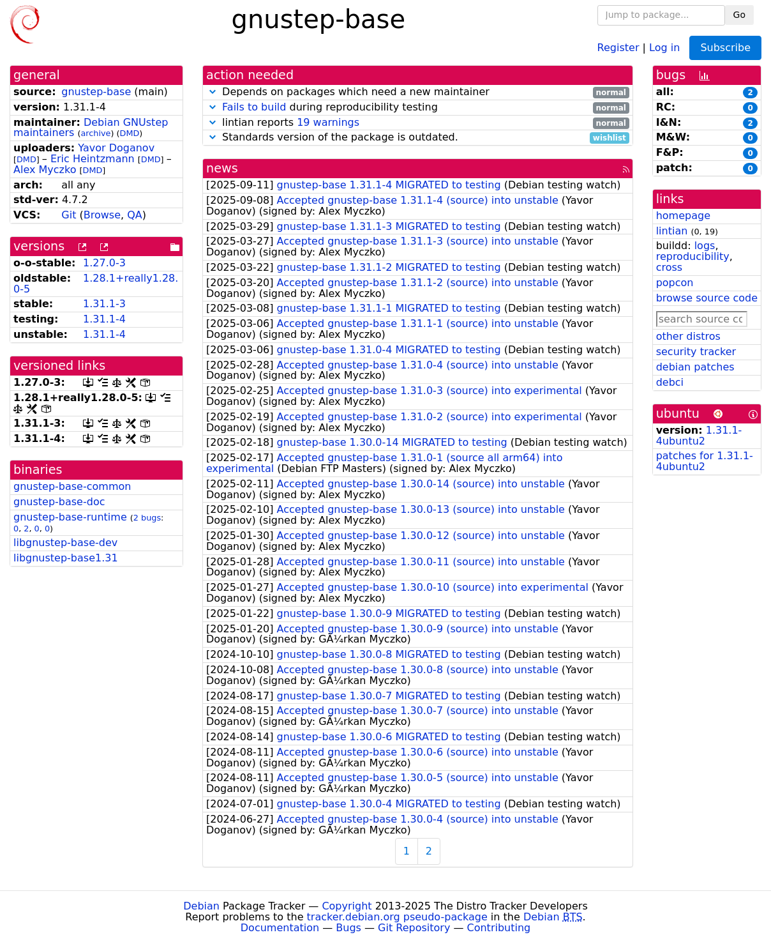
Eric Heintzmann (92, 159)
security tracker (696, 352)
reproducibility (693, 256)
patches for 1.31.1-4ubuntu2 (704, 461)
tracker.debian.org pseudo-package (397, 917)
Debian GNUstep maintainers (90, 127)
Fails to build (254, 107)
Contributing (499, 928)
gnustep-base (96, 92)
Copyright (346, 906)
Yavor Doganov (116, 148)
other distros (688, 336)
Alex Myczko (44, 170)
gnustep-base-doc (59, 502)
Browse (102, 215)
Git (68, 215)
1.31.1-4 (104, 319)
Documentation (280, 928)
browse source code (707, 298)
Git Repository (414, 928)
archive (96, 133)
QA (134, 215)
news (222, 168)
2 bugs (147, 517)
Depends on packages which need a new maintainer (417, 92)
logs (704, 246)
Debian (201, 906)
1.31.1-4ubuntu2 (699, 435)
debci (670, 382)
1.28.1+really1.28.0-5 (95, 283)
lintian (672, 231)
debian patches (695, 367)
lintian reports (417, 123)
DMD (130, 133)
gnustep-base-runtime (70, 517)
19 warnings (328, 122)
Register (618, 47)
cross (669, 267)
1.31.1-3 (104, 304)
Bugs (348, 928)
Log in (664, 47)
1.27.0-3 (104, 263)
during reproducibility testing (417, 107)
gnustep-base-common (72, 486)
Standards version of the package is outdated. (417, 137)
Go (739, 15)
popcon (675, 283)
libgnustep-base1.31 (65, 558)
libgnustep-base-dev (65, 543)
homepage (683, 215)
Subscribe (725, 48)
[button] (212, 92)
